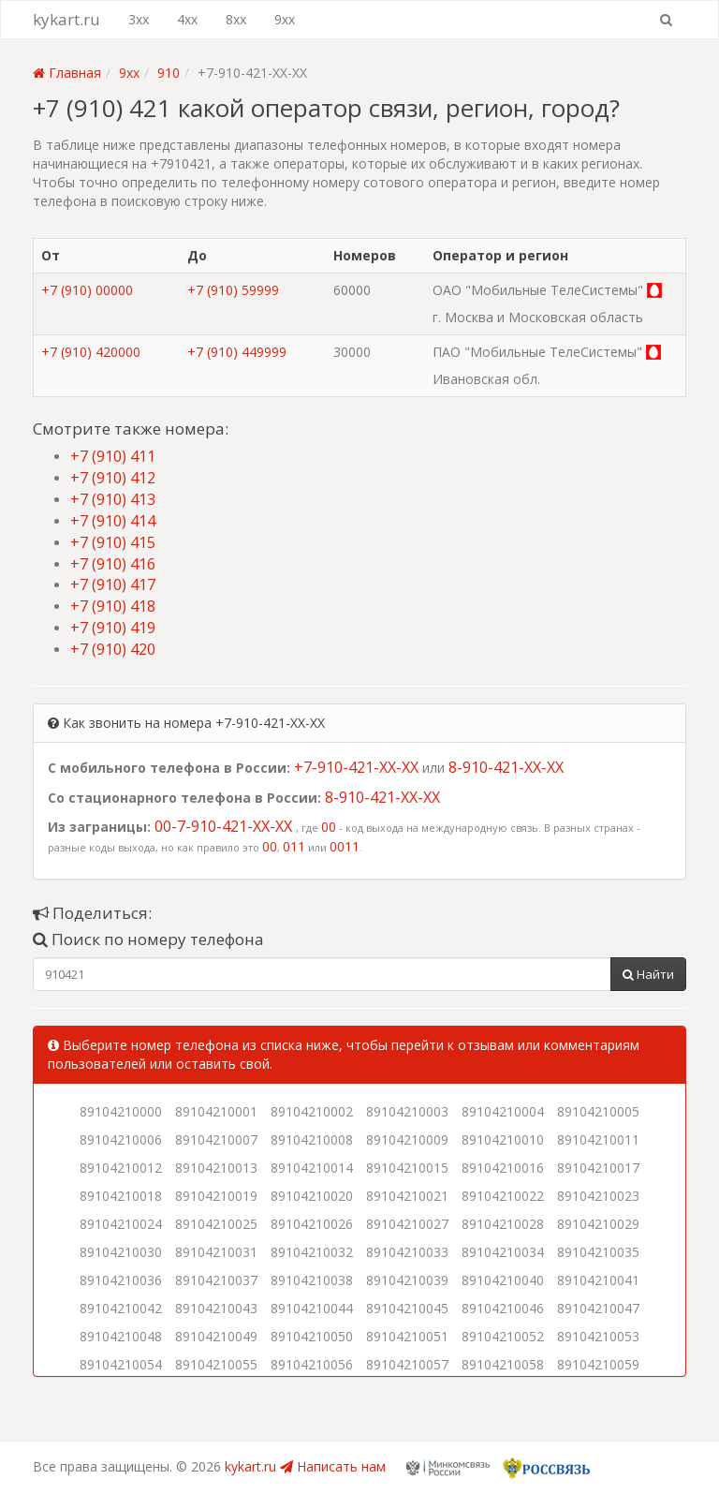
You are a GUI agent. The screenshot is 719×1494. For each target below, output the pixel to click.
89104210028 (503, 1224)
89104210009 (407, 1139)
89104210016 (503, 1167)
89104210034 (503, 1252)
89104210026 (312, 1224)
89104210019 (216, 1196)
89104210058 (503, 1364)
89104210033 (407, 1252)
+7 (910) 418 (112, 606)
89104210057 (407, 1364)
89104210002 (312, 1111)
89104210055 (216, 1364)
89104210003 (407, 1111)
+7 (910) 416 (112, 564)
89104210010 (503, 1139)
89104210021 (407, 1196)
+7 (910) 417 (112, 584)
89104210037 (216, 1280)
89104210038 (312, 1280)
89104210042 (121, 1308)
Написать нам (333, 1466)
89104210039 (407, 1280)
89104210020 (312, 1196)
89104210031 (216, 1252)
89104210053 (598, 1336)
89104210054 (121, 1364)
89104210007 (216, 1139)
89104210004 (503, 1111)
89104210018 (121, 1196)
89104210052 (503, 1336)
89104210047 (598, 1308)
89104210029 (598, 1224)
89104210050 (312, 1336)
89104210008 (312, 1139)
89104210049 (216, 1336)
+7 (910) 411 (112, 456)
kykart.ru (66, 19)
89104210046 (503, 1308)
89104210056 (312, 1364)
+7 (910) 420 (112, 649)
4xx (187, 19)
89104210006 (121, 1139)
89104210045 (407, 1308)
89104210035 (598, 1252)
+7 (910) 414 (112, 520)
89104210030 (121, 1252)
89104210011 (598, 1139)
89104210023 (598, 1196)
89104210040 (503, 1280)
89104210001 (216, 1111)
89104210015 (407, 1167)
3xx (138, 19)
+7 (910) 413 (112, 499)
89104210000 (121, 1111)
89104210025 (216, 1224)
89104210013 (216, 1167)
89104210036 (121, 1280)
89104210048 (121, 1336)
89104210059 (598, 1364)
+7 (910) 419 (112, 627)
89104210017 (598, 1167)
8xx (236, 19)
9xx (284, 19)
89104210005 (598, 1111)
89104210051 (407, 1336)
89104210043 (216, 1308)
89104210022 (503, 1196)
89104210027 (407, 1224)
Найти (648, 974)
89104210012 (121, 1167)
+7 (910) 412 (112, 477)
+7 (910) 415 (112, 542)
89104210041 (598, 1280)
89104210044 (312, 1308)
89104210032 (312, 1252)
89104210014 (312, 1167)
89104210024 (121, 1224)
